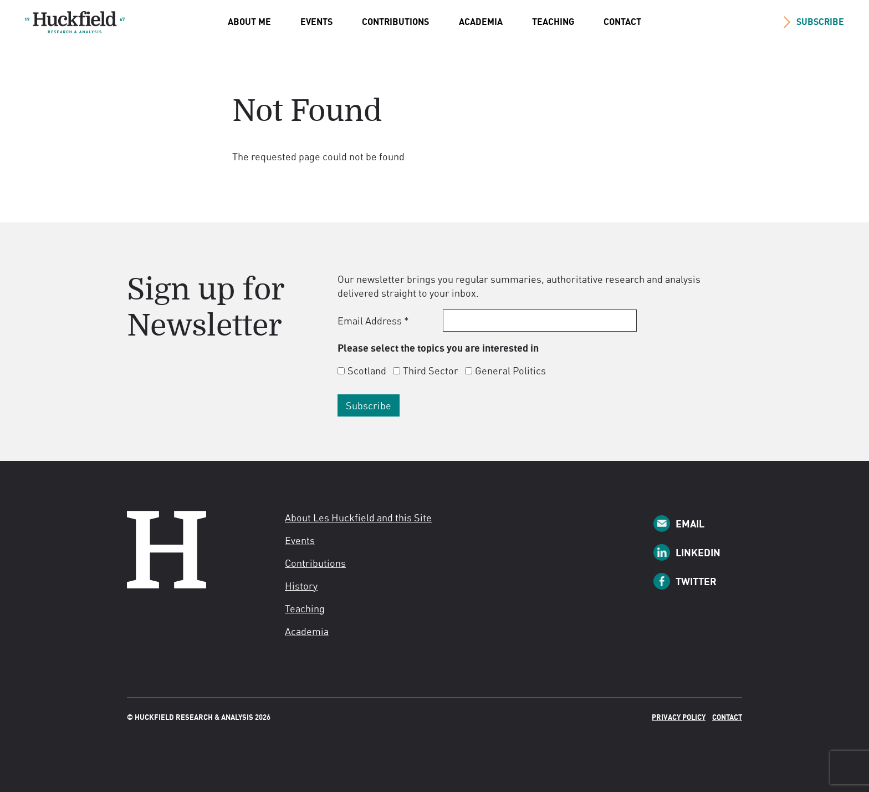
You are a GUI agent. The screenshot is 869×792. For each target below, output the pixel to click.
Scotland (366, 370)
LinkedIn (698, 552)
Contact (622, 21)
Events (316, 21)
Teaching (553, 21)
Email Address (373, 320)
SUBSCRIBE (820, 21)
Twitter (696, 581)
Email (690, 523)
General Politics (510, 370)
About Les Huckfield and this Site (358, 517)
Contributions (395, 21)
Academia (481, 21)
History (301, 586)
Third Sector (430, 370)
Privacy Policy (679, 717)
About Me (249, 21)
